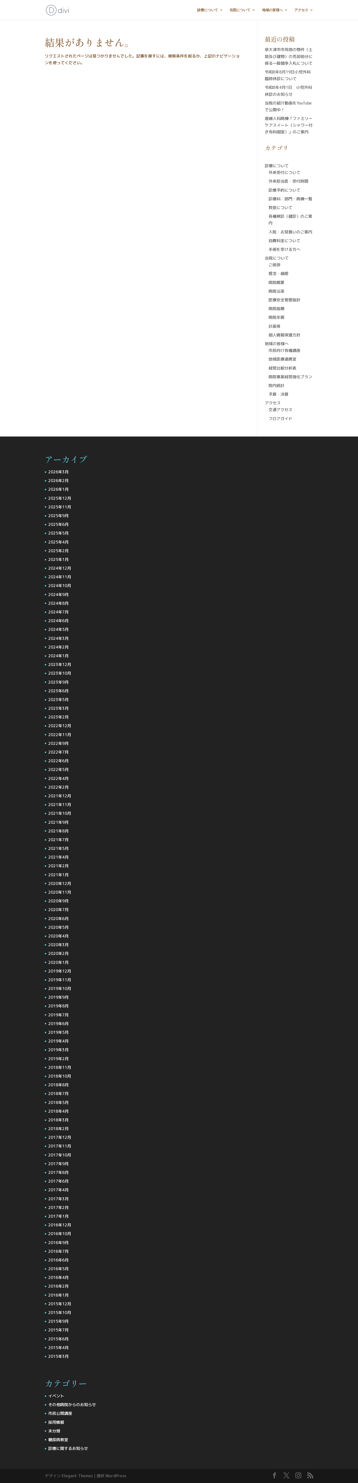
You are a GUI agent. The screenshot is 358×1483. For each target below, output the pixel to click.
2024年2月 (58, 647)
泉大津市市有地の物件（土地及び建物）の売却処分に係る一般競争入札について (289, 56)
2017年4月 (58, 1190)
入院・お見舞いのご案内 (290, 232)
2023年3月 (58, 708)
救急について (280, 207)
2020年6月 (58, 918)
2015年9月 (58, 1321)
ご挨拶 (274, 265)
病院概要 (276, 282)
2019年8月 (58, 1006)
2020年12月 (59, 883)
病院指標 (276, 308)
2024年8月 (58, 603)
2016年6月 (58, 1260)
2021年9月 (58, 822)
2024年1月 (58, 656)
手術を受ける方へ (284, 249)
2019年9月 (58, 997)
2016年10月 (59, 1233)
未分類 (54, 1431)
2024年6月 (58, 620)
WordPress (115, 1476)
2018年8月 (58, 1085)
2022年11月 (59, 734)
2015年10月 (59, 1312)
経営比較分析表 (282, 368)
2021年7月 (58, 839)
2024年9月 (58, 594)
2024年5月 (58, 629)
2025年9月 (58, 515)
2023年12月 (59, 664)
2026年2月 (58, 480)
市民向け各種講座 (284, 350)
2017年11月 (59, 1146)
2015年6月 (58, 1339)
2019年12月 (59, 971)
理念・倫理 (278, 273)
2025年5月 (58, 533)
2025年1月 (58, 559)
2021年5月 (58, 848)
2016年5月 (58, 1268)
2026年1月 (58, 489)
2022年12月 (59, 725)
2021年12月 (59, 796)
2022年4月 (58, 778)
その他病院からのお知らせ (72, 1404)
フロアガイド (280, 418)
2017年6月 (58, 1181)
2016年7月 (58, 1251)
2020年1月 (58, 962)
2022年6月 (58, 761)
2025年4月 (58, 542)
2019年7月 (58, 1015)
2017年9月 (58, 1163)
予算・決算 (278, 394)
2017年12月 (59, 1137)
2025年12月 (59, 498)
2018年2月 (58, 1128)
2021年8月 (58, 831)
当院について (239, 10)
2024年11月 (59, 577)
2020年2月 (58, 953)
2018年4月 (58, 1111)
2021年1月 (58, 875)
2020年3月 (58, 944)
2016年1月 (58, 1295)
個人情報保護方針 (284, 335)
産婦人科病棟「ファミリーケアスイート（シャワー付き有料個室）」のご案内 (289, 125)
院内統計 (276, 385)
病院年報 (276, 317)
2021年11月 (59, 804)
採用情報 (56, 1422)
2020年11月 (59, 892)
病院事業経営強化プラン (290, 377)
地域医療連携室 (282, 359)
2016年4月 (58, 1277)
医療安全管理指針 (284, 300)
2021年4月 (58, 857)
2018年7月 (58, 1093)
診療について (207, 10)
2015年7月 (58, 1330)
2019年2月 (58, 1058)
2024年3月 (58, 638)
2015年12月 (59, 1304)
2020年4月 (58, 936)
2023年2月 (58, 717)
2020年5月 (58, 927)
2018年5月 (58, 1102)
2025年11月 (59, 507)
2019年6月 (58, 1023)
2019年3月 (58, 1049)
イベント (56, 1396)
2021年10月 (59, 813)
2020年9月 (58, 901)
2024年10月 (59, 585)
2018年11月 (59, 1067)
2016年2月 (58, 1286)
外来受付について (284, 172)
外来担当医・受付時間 (288, 181)
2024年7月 (58, 612)
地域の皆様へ (272, 10)
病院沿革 (276, 291)
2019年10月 (59, 988)
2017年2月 (58, 1207)
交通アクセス (280, 409)
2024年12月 (59, 568)
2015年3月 (58, 1356)
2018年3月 (58, 1120)
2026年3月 (58, 472)
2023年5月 (58, 699)
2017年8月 (58, 1172)
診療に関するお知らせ (68, 1448)
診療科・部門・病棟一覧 (290, 199)
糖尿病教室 (58, 1439)
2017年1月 (58, 1216)
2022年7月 (58, 752)
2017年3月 (58, 1199)
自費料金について (284, 240)
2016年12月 (59, 1225)
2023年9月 (58, 682)
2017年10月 (59, 1155)
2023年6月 (58, 691)
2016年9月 (58, 1242)
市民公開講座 (60, 1413)
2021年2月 (58, 866)
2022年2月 (58, 787)
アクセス (301, 10)
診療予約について (284, 190)
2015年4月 (58, 1347)
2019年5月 (58, 1032)
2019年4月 (58, 1041)
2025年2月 (58, 550)
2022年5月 (58, 769)
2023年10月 (59, 673)
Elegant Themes (77, 1476)
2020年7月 (58, 909)
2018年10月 (59, 1076)
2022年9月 (58, 743)
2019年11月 (59, 980)
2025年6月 (58, 524)
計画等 (274, 326)
